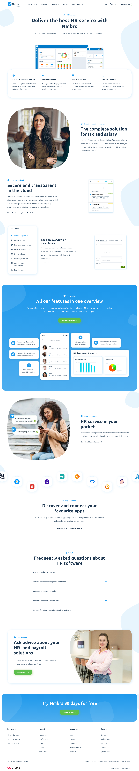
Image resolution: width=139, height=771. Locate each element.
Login (106, 4)
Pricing (41, 743)
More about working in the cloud (20, 213)
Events (72, 739)
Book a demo (23, 672)
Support (103, 747)
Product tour (43, 735)
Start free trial (69, 712)
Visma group (115, 768)
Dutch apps (62, 528)
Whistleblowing (114, 761)
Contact (104, 735)
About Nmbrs (105, 743)
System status (106, 751)
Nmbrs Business (13, 735)
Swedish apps (76, 528)
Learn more (46, 263)
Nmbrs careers (106, 739)
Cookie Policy (125, 761)
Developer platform (77, 747)
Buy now (125, 4)
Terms (87, 761)
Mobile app (42, 751)
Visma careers (125, 768)
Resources (73, 743)
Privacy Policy (102, 761)
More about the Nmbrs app (91, 442)
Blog (71, 735)
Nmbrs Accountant (14, 739)
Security (93, 761)
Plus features (43, 739)
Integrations (43, 747)
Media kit (73, 751)
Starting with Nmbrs (14, 743)
